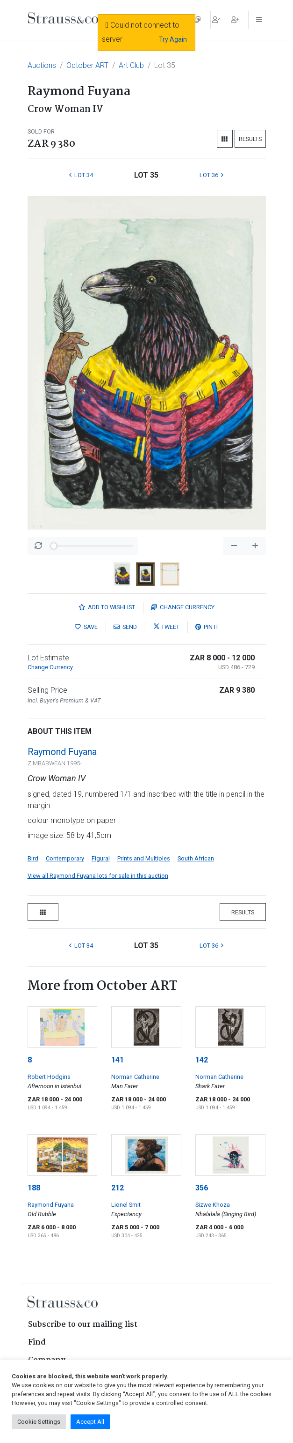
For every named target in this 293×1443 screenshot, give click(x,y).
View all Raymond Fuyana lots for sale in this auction (98, 875)
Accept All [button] (90, 1421)
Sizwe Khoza (212, 1204)
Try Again (173, 39)
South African (196, 858)
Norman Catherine (135, 1076)
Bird (33, 858)
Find (37, 1342)
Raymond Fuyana (62, 751)
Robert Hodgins (49, 1076)
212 (117, 1187)
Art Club (131, 65)
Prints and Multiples (143, 858)
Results (250, 138)
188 (34, 1187)
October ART (87, 65)
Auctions (42, 65)
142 (201, 1059)
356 (201, 1187)
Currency (182, 607)
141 (117, 1059)
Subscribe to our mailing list (82, 1324)
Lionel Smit (126, 1204)
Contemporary (65, 858)
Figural (101, 858)
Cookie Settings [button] (38, 1421)
